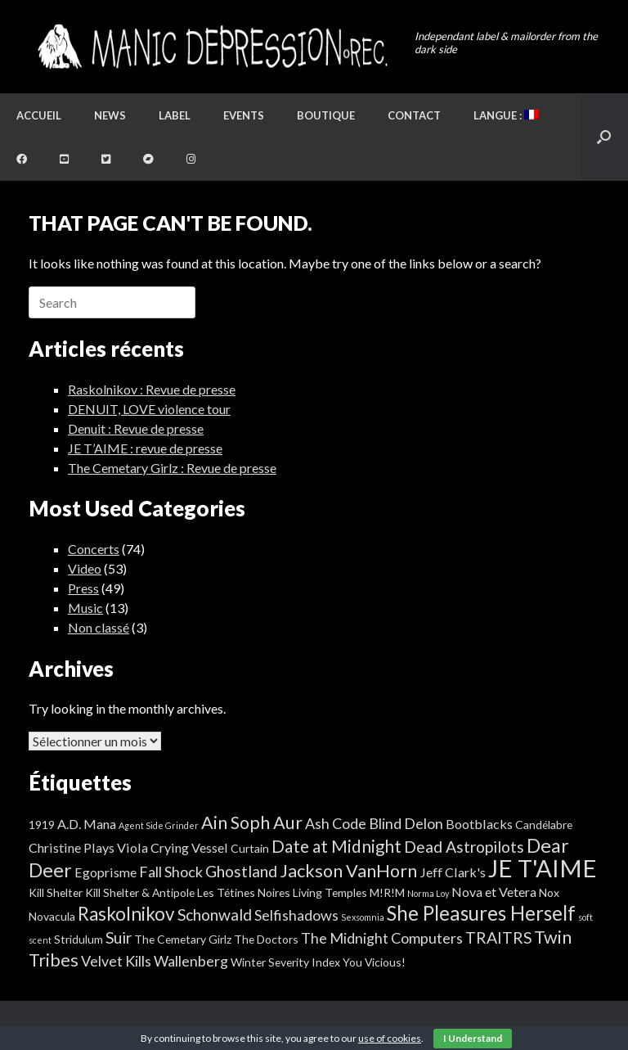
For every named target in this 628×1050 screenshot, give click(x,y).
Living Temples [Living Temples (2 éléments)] (330, 892)
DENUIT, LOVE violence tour (149, 409)
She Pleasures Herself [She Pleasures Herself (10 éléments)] (481, 913)
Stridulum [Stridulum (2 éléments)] (78, 939)
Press (83, 588)
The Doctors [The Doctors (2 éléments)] (266, 939)
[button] (604, 137)
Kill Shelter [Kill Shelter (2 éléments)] (56, 892)
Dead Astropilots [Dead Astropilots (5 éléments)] (464, 846)
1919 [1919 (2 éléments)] (42, 824)
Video (84, 568)
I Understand (472, 1038)
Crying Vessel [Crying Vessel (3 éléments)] (189, 847)
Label (175, 115)
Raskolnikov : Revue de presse (152, 389)
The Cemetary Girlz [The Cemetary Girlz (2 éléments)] (182, 939)
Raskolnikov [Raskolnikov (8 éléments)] (126, 914)
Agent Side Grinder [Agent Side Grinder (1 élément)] (159, 825)
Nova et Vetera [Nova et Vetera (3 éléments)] (493, 891)
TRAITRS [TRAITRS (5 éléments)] (498, 937)
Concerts (93, 549)
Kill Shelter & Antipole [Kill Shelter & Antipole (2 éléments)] (140, 892)
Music (85, 607)
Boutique (326, 115)
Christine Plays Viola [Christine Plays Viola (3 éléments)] (88, 847)
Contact (414, 115)
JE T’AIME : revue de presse (145, 448)
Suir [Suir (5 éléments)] (118, 937)
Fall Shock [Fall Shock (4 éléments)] (171, 872)
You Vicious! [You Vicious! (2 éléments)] (374, 962)
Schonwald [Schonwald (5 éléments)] (214, 914)
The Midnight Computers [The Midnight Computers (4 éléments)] (382, 938)
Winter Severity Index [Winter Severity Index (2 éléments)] (285, 962)
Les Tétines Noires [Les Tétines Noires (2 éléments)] (243, 892)
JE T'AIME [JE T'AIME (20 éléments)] (542, 868)
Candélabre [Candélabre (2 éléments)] (543, 824)
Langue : (506, 115)
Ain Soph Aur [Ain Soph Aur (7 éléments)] (252, 822)
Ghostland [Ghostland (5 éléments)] (241, 871)
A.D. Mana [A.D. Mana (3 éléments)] (86, 823)
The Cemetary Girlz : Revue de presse (172, 467)
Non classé (98, 627)
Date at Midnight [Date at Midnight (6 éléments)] (336, 846)
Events (243, 115)
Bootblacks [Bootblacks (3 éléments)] (479, 823)
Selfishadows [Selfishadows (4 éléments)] (296, 915)
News (110, 115)
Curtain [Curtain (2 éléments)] (250, 848)
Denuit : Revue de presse (136, 428)
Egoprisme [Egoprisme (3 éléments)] (105, 872)
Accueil (38, 115)
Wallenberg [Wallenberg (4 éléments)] (191, 961)
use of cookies (389, 1038)
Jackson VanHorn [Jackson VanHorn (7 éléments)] (348, 870)
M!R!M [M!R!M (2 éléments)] (387, 892)
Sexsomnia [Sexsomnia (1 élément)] (362, 917)
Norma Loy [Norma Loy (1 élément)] (428, 893)
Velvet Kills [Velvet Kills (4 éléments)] (116, 961)
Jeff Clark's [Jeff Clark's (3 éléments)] (452, 872)
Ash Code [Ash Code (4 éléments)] (335, 823)
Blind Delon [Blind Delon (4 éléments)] (406, 823)
